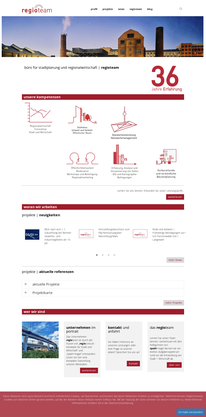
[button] (97, 254)
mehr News (175, 260)
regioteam (136, 9)
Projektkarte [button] (42, 292)
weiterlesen (175, 197)
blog (150, 9)
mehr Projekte (173, 302)
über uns (174, 365)
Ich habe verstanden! (190, 412)
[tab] (103, 284)
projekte (107, 9)
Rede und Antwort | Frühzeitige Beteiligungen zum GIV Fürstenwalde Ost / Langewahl (169, 234)
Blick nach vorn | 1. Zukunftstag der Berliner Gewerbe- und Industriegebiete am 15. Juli (58, 236)
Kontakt (133, 363)
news (121, 9)
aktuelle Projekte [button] (46, 284)
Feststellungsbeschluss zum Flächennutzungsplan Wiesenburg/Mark (114, 233)
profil (94, 9)
